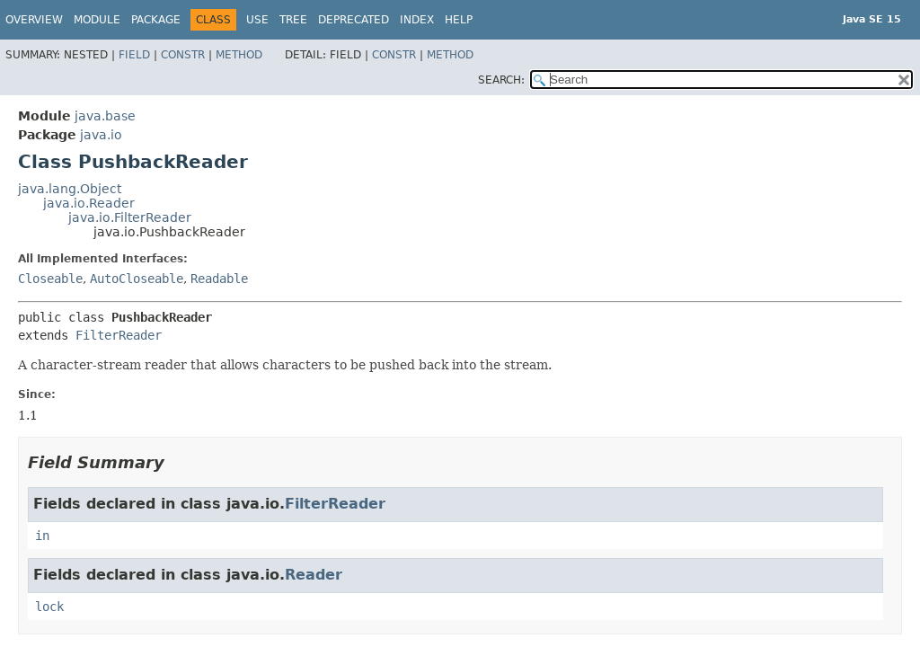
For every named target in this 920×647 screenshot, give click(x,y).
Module (97, 19)
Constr (183, 55)
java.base (105, 116)
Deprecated (353, 19)
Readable (219, 278)
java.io (101, 135)
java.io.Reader (89, 203)
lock (49, 606)
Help (459, 19)
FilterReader (118, 335)
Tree (293, 19)
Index (417, 19)
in (42, 535)
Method (239, 55)
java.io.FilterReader (129, 217)
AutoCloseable (136, 278)
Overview (34, 19)
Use (257, 19)
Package (156, 19)
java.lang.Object (69, 189)
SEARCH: (501, 80)
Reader (313, 574)
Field (134, 55)
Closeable (50, 278)
